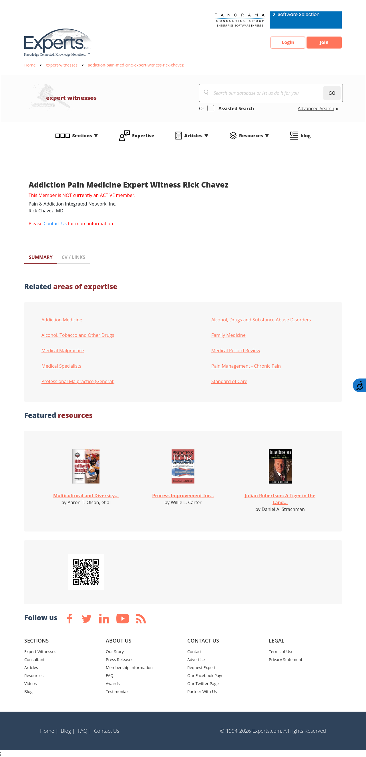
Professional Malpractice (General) (77, 381)
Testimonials (117, 691)
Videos (30, 683)
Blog (28, 691)
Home (30, 65)
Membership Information (129, 667)
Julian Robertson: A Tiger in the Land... (280, 499)
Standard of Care (229, 381)
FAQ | (85, 730)
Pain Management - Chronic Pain (246, 366)
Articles (193, 135)
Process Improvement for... (183, 495)
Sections (82, 135)
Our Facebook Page (205, 675)
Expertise (143, 135)
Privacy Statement (286, 659)
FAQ (110, 675)
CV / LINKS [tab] (73, 257)
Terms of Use (281, 651)
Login (284, 42)
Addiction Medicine (61, 320)
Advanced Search (316, 108)
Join (323, 42)
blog (306, 135)
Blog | (68, 730)
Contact (194, 651)
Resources (251, 135)
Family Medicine (228, 335)
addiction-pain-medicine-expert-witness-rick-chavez (136, 65)
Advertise (196, 659)
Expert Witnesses (40, 651)
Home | (49, 730)
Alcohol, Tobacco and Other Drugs (77, 335)
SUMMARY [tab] (41, 257)
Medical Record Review (235, 350)
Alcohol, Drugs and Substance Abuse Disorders (261, 320)
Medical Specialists (61, 366)
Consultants (35, 659)
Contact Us (55, 223)
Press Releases (119, 659)
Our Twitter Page (203, 683)
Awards (113, 683)
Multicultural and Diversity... (86, 495)
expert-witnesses (62, 65)
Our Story (115, 651)
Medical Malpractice (62, 350)
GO (332, 93)
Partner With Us (202, 691)
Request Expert (201, 667)
